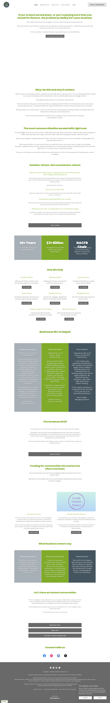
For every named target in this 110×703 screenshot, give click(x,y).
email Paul (55, 630)
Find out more (27, 303)
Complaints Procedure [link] (51, 689)
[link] (6, 4)
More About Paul (55, 625)
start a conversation (97, 4)
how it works (55, 225)
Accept (100, 697)
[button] (44, 5)
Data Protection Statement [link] (67, 689)
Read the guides (55, 454)
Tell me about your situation (55, 36)
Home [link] (36, 5)
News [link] (74, 5)
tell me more (26, 287)
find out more (34, 532)
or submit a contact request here (55, 635)
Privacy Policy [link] (38, 689)
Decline (87, 697)
